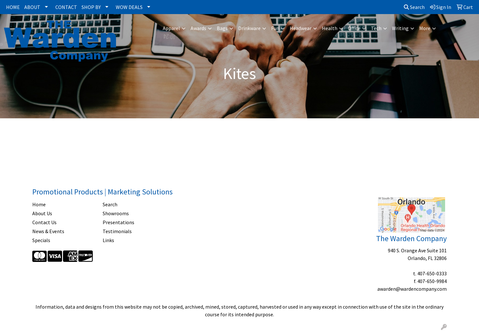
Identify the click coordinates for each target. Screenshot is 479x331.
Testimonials (117, 231)
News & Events (48, 231)
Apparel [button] (171, 28)
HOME (13, 7)
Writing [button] (400, 28)
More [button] (424, 28)
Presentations (118, 222)
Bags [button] (222, 28)
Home (39, 204)
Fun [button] (275, 28)
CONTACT (66, 7)
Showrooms (116, 213)
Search (414, 7)
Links (108, 240)
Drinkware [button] (249, 28)
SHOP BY (91, 7)
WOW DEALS (129, 7)
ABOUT (32, 7)
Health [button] (329, 28)
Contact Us (44, 222)
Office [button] (354, 28)
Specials (41, 240)
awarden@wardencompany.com (412, 289)
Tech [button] (376, 28)
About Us (42, 213)
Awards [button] (198, 28)
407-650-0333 (432, 273)
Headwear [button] (300, 28)
